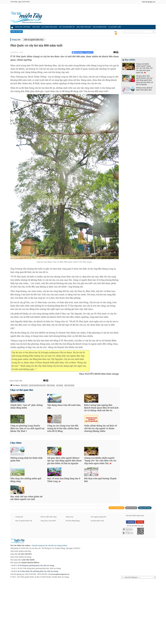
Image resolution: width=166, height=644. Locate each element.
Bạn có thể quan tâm (22, 390)
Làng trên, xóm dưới (83, 27)
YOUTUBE (140, 585)
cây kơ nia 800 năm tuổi (37, 385)
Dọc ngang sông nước (49, 27)
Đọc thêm (16, 468)
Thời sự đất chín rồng (22, 27)
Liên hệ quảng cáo (148, 2)
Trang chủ (16, 39)
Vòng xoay (36, 27)
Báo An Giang (69, 385)
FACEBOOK (130, 585)
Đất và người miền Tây (67, 27)
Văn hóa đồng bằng (100, 27)
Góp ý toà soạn (144, 571)
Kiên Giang (51, 385)
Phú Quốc (24, 385)
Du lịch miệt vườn (114, 27)
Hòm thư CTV (131, 571)
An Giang (59, 385)
